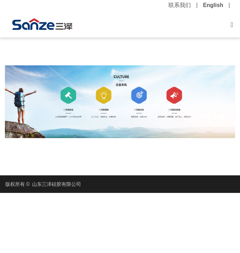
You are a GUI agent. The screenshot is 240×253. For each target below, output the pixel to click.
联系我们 (179, 5)
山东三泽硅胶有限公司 (56, 184)
